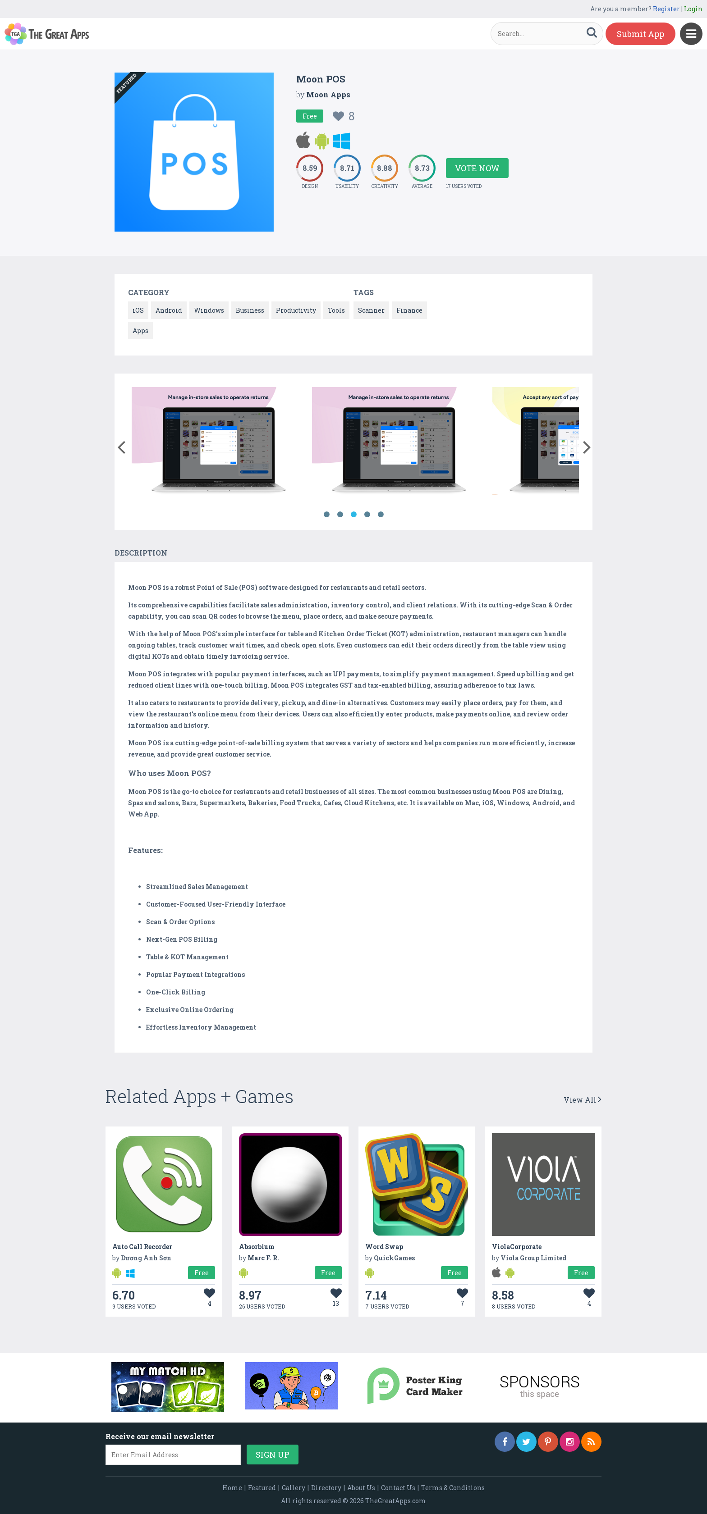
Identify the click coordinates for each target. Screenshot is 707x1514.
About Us (361, 1487)
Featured (262, 1487)
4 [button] (367, 514)
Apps (140, 330)
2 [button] (339, 514)
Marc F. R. (263, 1258)
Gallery (293, 1487)
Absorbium (257, 1246)
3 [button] (353, 514)
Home (232, 1487)
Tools (336, 310)
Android (169, 310)
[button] (121, 445)
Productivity (296, 310)
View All (582, 1099)
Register (666, 9)
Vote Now (477, 168)
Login (693, 9)
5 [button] (380, 514)
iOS (138, 310)
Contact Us (398, 1487)
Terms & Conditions (453, 1487)
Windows (209, 310)
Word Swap (384, 1246)
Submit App (640, 33)
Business (250, 310)
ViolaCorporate (517, 1246)
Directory (326, 1487)
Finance (409, 310)
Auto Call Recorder (142, 1246)
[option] (218, 442)
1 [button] (326, 514)
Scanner (371, 310)
